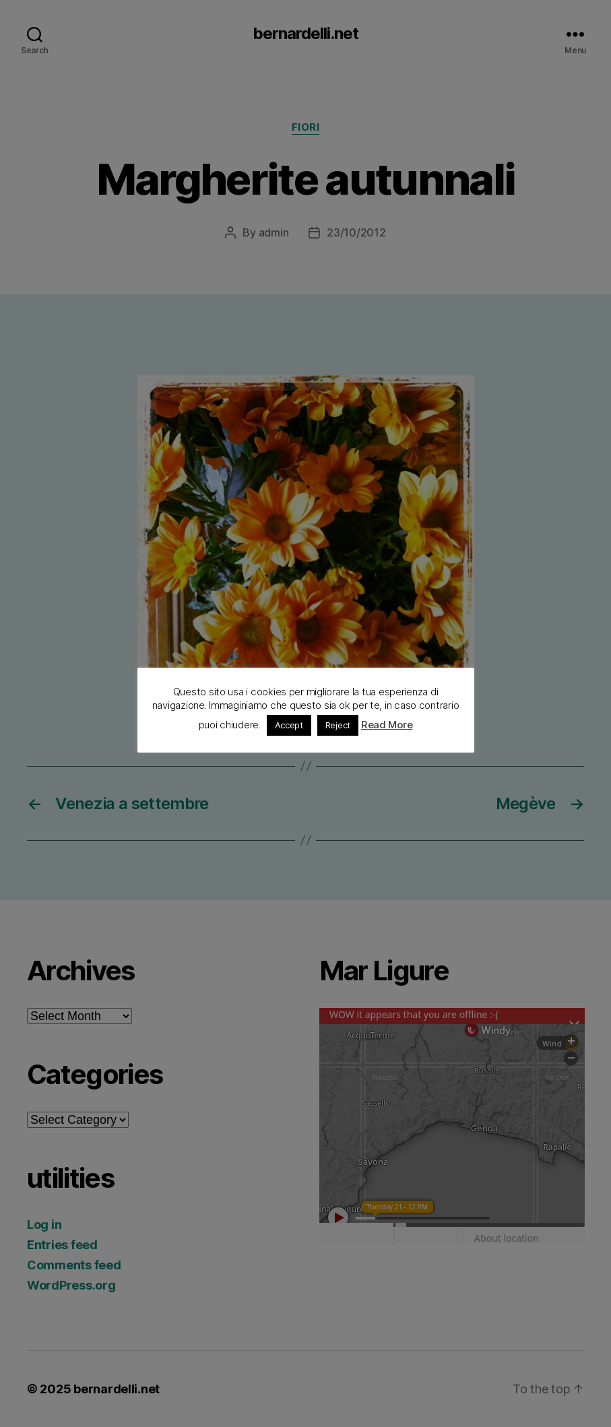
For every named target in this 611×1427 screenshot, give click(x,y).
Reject (337, 725)
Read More (387, 724)
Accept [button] (289, 725)
